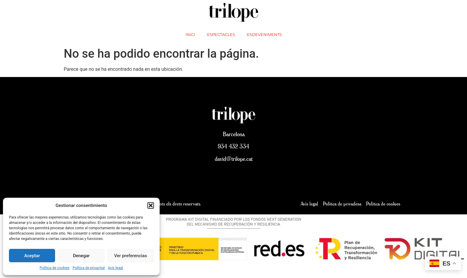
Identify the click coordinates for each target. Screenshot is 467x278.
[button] (151, 205)
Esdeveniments (264, 34)
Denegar (81, 255)
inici (190, 34)
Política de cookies (55, 268)
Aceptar (32, 255)
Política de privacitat (89, 268)
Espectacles (221, 34)
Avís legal (115, 268)
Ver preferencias (130, 255)
